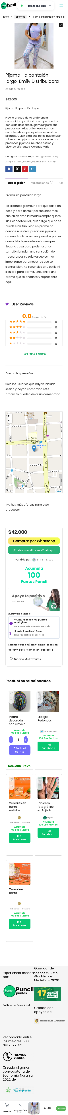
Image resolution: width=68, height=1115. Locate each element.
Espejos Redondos (45, 719)
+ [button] (9, 416)
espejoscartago (50, 732)
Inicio (6, 16)
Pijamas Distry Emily (43, 161)
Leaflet (58, 491)
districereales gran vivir (20, 823)
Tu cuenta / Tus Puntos (20, 1111)
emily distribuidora (45, 560)
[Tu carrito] (7, 1105)
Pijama (27, 161)
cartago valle (43, 156)
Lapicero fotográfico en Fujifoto (46, 806)
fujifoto (50, 818)
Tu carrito (7, 1111)
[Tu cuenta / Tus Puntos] (20, 1105)
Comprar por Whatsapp (34, 541)
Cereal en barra (16, 891)
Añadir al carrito (20, 750)
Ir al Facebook (48, 746)
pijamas (20, 16)
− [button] (9, 420)
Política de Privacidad (16, 1005)
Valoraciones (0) (42, 183)
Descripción (16, 183)
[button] (61, 6)
